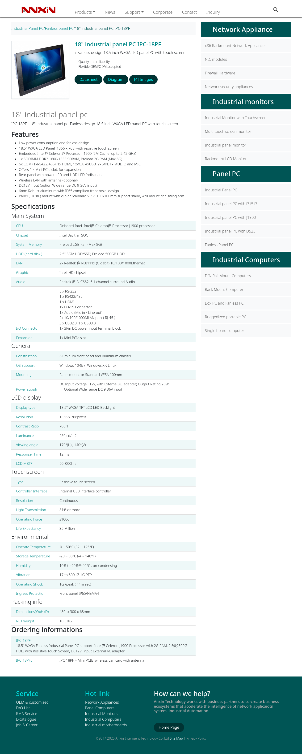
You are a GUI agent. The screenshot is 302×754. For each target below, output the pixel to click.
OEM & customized (32, 702)
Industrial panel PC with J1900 (230, 217)
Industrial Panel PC (27, 28)
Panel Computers (99, 708)
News (110, 12)
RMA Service (26, 713)
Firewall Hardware (220, 73)
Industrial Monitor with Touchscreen (235, 117)
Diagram (115, 79)
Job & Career (27, 725)
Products (83, 12)
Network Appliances (102, 702)
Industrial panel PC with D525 (230, 231)
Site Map (176, 738)
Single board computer (224, 330)
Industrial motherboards (106, 725)
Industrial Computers (246, 259)
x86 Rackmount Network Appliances (235, 45)
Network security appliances (229, 86)
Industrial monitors (243, 101)
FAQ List (23, 708)
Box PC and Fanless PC (224, 303)
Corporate (163, 12)
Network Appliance (243, 29)
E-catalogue (26, 719)
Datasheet (89, 79)
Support (132, 12)
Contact (189, 12)
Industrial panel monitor (225, 145)
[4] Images (143, 79)
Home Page (169, 727)
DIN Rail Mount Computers (228, 275)
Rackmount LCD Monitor (226, 158)
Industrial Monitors (101, 713)
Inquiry (213, 12)
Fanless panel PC (59, 28)
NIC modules (216, 59)
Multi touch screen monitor (228, 131)
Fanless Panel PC (219, 244)
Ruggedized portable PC (225, 316)
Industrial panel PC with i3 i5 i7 (231, 203)
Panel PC (226, 173)
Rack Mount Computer (224, 289)
